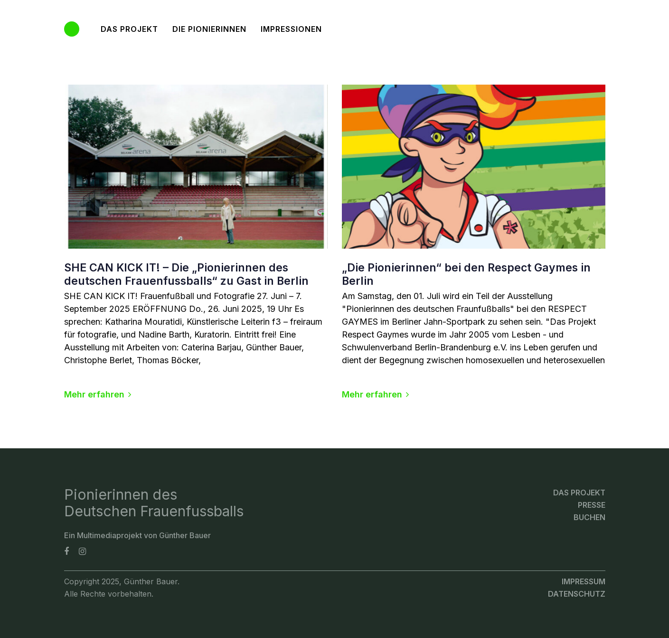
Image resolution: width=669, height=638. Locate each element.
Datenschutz (576, 594)
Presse (591, 505)
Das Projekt (579, 492)
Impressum (583, 581)
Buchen (589, 517)
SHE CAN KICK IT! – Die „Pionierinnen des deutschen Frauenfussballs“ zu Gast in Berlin (186, 274)
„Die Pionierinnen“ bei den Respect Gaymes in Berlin (466, 274)
